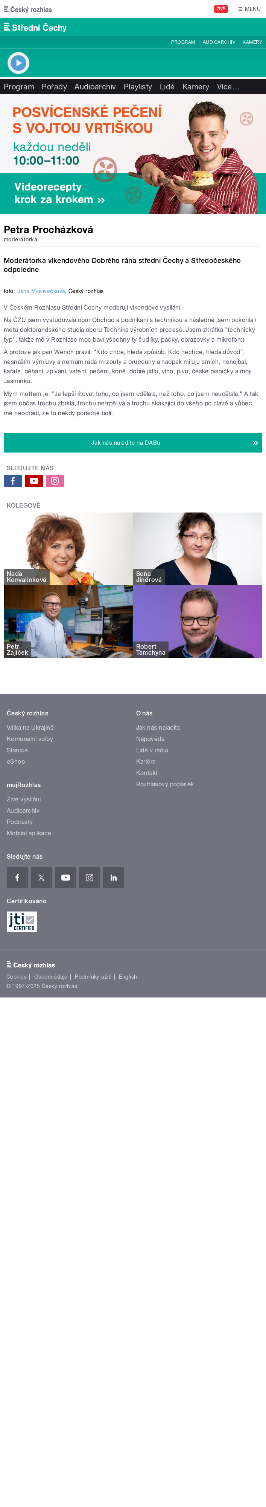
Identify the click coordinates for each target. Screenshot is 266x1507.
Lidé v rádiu (152, 1089)
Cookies (16, 1317)
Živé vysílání (24, 1138)
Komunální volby (30, 1078)
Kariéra (146, 1101)
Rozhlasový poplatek (165, 1123)
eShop (16, 1101)
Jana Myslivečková (41, 558)
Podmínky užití (93, 1317)
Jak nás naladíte (158, 1067)
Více (228, 86)
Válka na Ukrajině (30, 1067)
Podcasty (20, 1161)
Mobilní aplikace (29, 1172)
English (128, 1317)
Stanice (17, 1089)
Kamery (252, 42)
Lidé (167, 86)
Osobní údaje (51, 1317)
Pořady (54, 86)
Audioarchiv (219, 42)
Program (183, 42)
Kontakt (147, 1112)
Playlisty (138, 86)
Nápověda (150, 1078)
